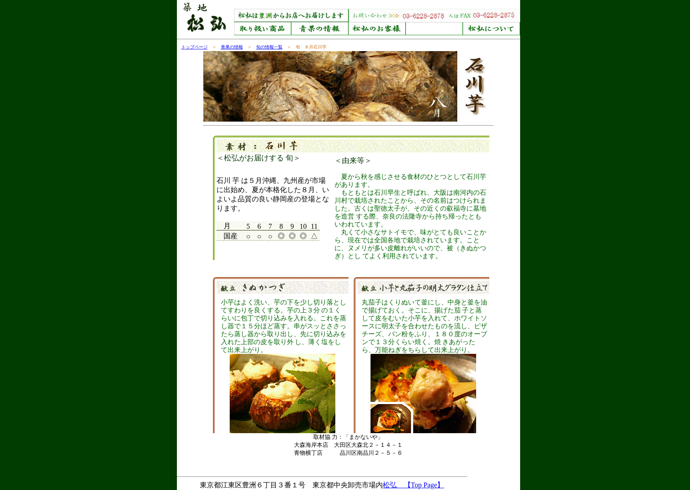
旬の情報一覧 (269, 47)
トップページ (194, 47)
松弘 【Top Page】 (413, 485)
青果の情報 (232, 47)
